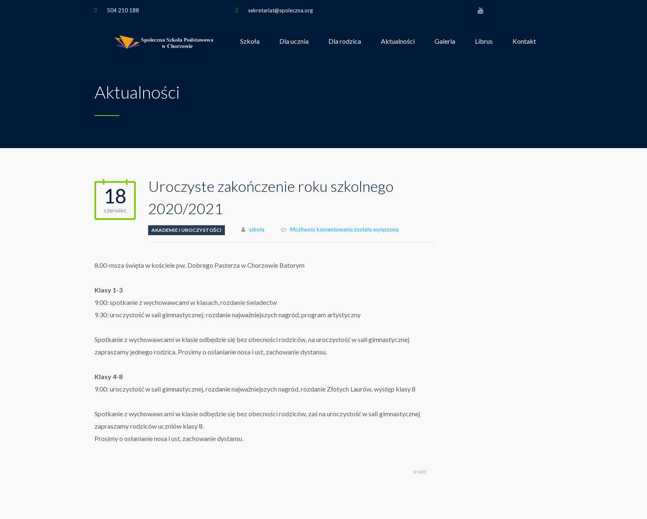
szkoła (256, 229)
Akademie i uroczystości (186, 230)
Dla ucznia (294, 41)
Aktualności (398, 41)
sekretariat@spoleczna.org (280, 10)
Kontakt (524, 41)
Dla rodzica (344, 41)
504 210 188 (123, 10)
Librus (484, 41)
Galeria (444, 41)
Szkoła (250, 41)
